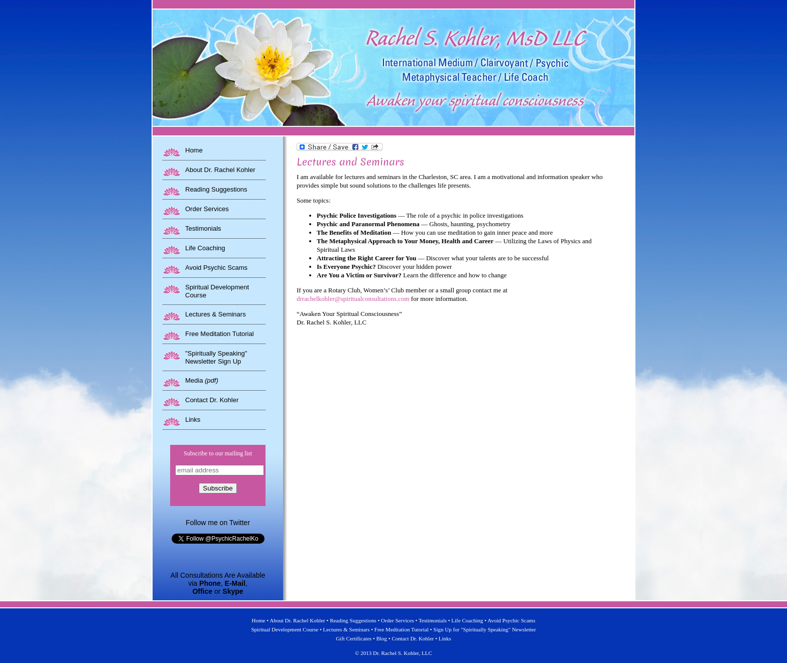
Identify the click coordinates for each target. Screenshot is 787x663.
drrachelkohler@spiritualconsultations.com (353, 298)
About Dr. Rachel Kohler (220, 170)
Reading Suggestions (216, 189)
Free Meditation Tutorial (219, 334)
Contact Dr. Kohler (211, 400)
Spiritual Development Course (284, 629)
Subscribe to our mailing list (218, 453)
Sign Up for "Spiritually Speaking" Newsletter (484, 629)
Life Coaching (205, 248)
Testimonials (203, 228)
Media (201, 380)
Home (194, 150)
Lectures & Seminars (215, 314)
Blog (381, 638)
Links (192, 419)
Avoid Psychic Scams (216, 267)
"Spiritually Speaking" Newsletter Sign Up (216, 357)
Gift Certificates (353, 638)
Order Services (207, 209)
